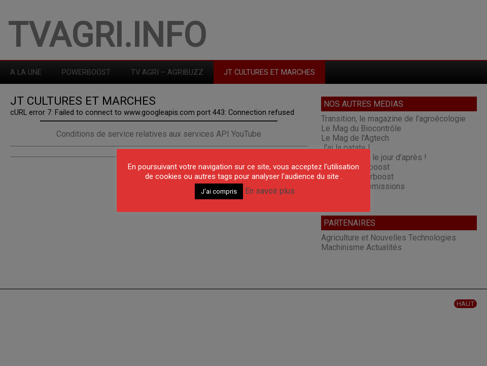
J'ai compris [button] (219, 191)
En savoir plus (270, 191)
